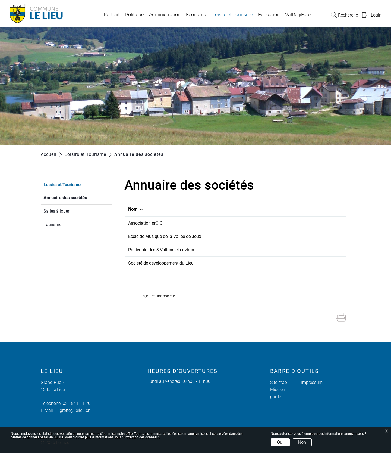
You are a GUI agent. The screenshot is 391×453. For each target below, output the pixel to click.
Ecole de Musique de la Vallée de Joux (164, 236)
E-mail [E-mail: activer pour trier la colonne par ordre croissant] (271, 209)
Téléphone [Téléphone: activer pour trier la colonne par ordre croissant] (233, 209)
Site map (278, 382)
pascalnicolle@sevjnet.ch (289, 263)
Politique (134, 14)
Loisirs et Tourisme (233, 14)
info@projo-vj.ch (280, 223)
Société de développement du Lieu (161, 263)
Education (269, 14)
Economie (196, 14)
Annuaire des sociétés (77, 197)
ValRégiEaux (298, 14)
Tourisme (52, 224)
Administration (165, 14)
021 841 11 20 (75, 403)
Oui (280, 442)
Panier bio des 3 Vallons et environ (161, 249)
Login (376, 15)
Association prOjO (145, 223)
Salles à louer (56, 211)
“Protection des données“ (140, 437)
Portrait (112, 14)
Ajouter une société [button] (159, 296)
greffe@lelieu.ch (75, 410)
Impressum (312, 382)
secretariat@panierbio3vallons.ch (297, 249)
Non (302, 442)
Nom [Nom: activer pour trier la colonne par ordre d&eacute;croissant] (132, 209)
